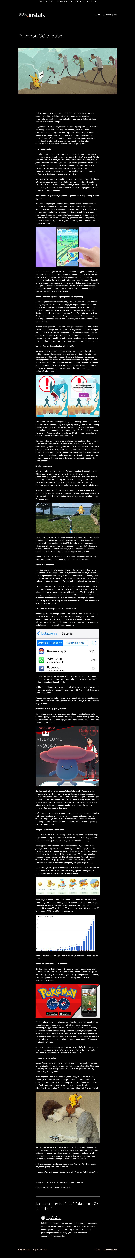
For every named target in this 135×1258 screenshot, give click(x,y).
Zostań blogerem (110, 15)
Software (79, 1182)
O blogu (98, 15)
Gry (69, 1182)
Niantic (43, 1187)
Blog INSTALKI (24, 1250)
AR (37, 1187)
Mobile (73, 1182)
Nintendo (50, 1187)
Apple (65, 1182)
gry (39, 1187)
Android (60, 1182)
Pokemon (57, 1187)
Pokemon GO (65, 1187)
